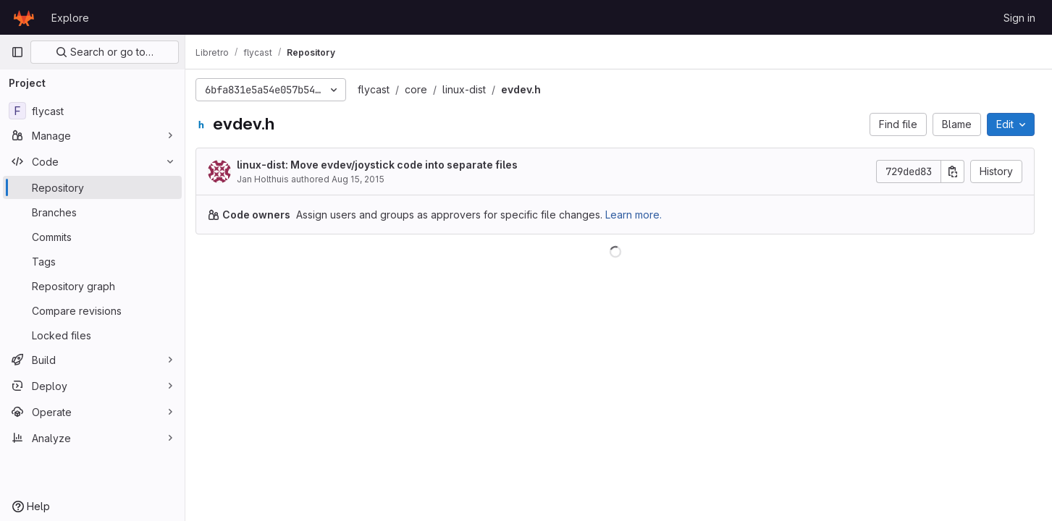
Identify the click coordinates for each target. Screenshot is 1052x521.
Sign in (1019, 18)
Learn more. (641, 214)
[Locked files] (92, 335)
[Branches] (92, 212)
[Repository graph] (92, 285)
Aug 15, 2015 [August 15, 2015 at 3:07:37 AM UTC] (365, 179)
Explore (70, 18)
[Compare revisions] (92, 310)
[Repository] (92, 187)
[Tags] (92, 261)
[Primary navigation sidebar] (17, 52)
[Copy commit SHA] (952, 171)
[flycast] (92, 110)
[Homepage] (24, 17)
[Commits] (92, 236)
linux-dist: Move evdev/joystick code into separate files (384, 164)
